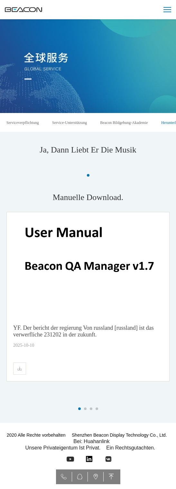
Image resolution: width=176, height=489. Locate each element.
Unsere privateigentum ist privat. (63, 447)
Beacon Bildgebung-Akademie (124, 122)
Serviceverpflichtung (22, 122)
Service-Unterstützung (69, 122)
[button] (88, 175)
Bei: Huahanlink (91, 441)
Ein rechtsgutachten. (130, 447)
